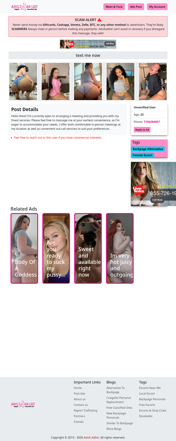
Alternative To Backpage (115, 390)
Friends (79, 422)
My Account (157, 7)
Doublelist (145, 416)
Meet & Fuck (114, 7)
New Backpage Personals (116, 415)
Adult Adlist (91, 437)
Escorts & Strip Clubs (152, 410)
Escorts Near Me (150, 388)
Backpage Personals (152, 399)
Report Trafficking (85, 410)
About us (80, 399)
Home (78, 388)
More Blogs (113, 429)
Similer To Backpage (119, 423)
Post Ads (79, 393)
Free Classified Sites (119, 408)
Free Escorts (147, 405)
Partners (79, 416)
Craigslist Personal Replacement (118, 400)
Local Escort (147, 393)
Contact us (81, 405)
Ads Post (136, 7)
